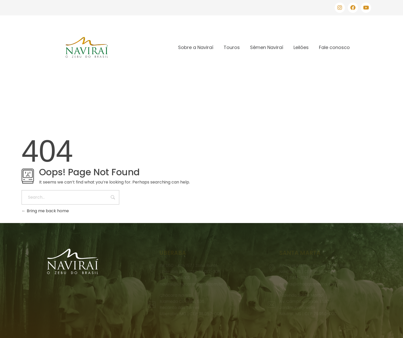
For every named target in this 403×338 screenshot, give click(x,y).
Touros (232, 47)
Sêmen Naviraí (266, 47)
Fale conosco (334, 47)
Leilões (301, 47)
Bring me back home (45, 211)
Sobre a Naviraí (195, 47)
